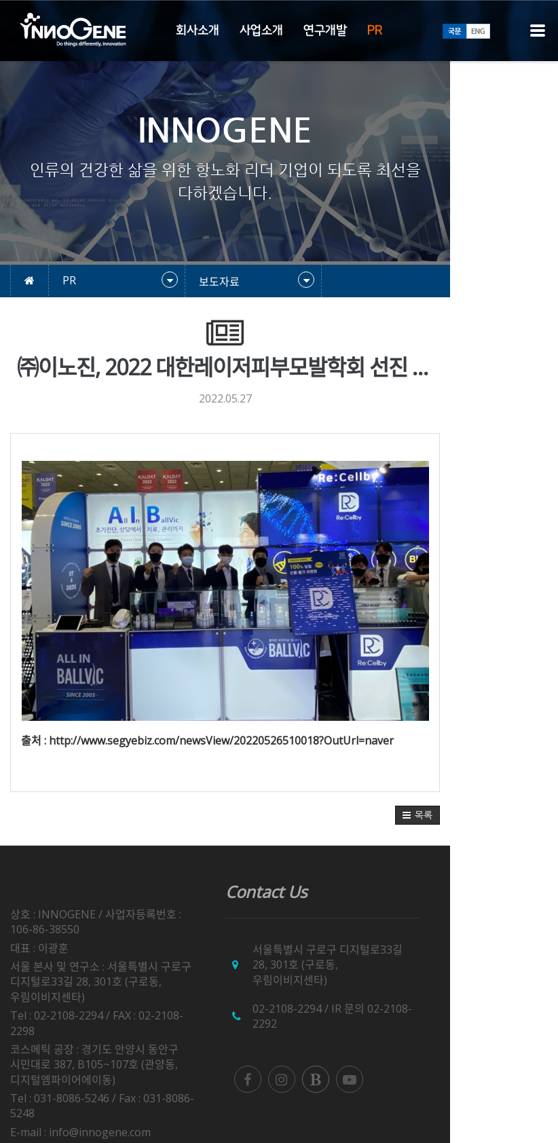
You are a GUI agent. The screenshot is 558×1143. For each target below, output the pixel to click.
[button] (525, 815)
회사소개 (197, 30)
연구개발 (325, 30)
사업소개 (261, 30)
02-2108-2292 (455, 993)
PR (374, 30)
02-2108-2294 (340, 993)
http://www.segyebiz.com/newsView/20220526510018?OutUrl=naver (221, 740)
